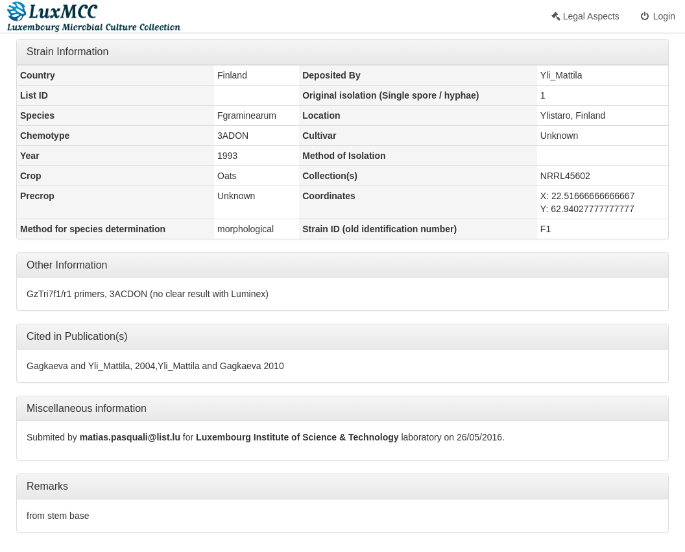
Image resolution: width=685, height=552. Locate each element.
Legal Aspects (585, 16)
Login (657, 16)
